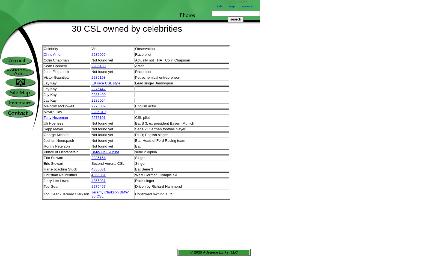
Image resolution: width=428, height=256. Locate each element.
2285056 (98, 54)
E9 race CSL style (105, 83)
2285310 (98, 112)
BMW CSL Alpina (105, 152)
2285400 (98, 95)
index (220, 6)
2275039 (98, 106)
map (231, 6)
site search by (235, 1)
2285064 (98, 100)
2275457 (98, 186)
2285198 (98, 77)
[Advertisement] (236, 119)
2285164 (98, 158)
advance (247, 6)
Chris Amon (53, 54)
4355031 (98, 169)
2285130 (98, 66)
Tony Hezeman (56, 118)
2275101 (98, 118)
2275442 (98, 89)
